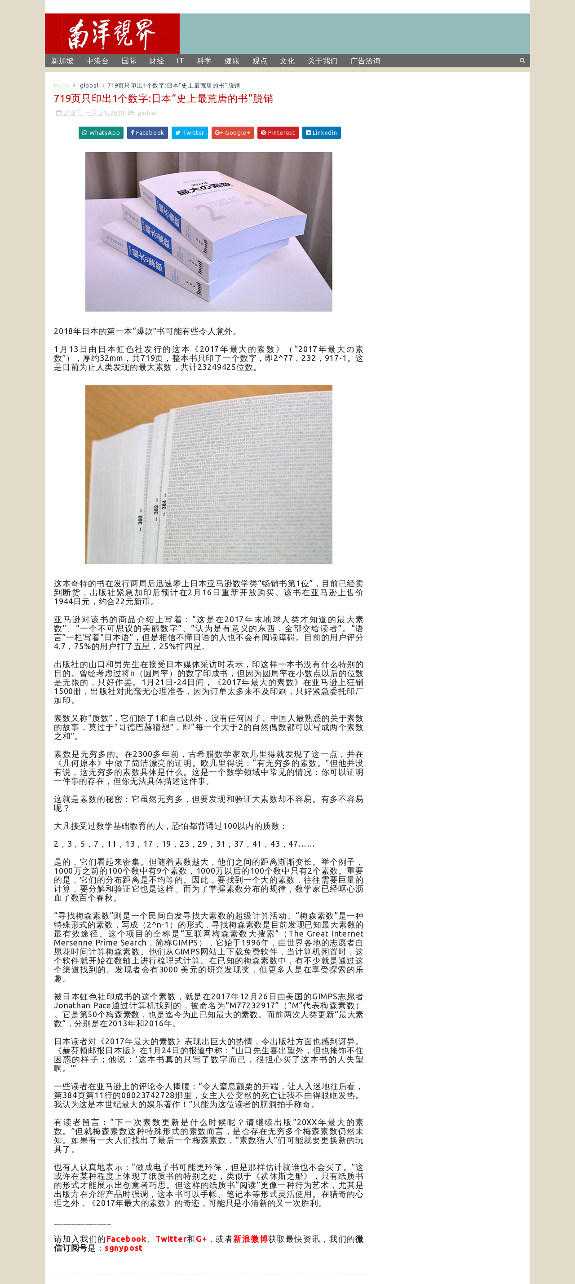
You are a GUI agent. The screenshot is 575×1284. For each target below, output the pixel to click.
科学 (204, 61)
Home (62, 85)
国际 (129, 61)
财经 (156, 61)
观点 (260, 61)
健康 (232, 61)
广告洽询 (365, 61)
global (89, 85)
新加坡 (62, 61)
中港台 (97, 61)
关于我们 (323, 61)
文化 (287, 61)
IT (181, 61)
